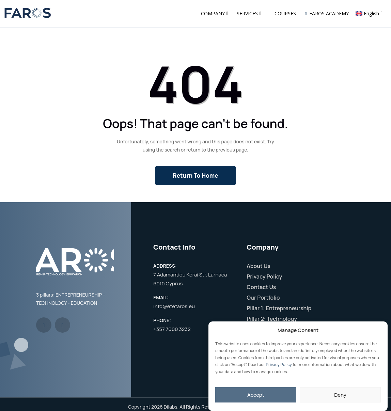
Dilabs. (171, 407)
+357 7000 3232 (172, 329)
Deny (340, 394)
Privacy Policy (279, 364)
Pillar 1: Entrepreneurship (279, 308)
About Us (258, 266)
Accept (255, 394)
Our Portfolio (263, 297)
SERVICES (249, 13)
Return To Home (195, 175)
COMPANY (214, 13)
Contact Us (261, 287)
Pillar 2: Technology (272, 318)
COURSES (285, 13)
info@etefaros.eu (174, 306)
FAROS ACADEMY (327, 13)
